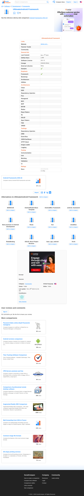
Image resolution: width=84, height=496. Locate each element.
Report (37, 192)
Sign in (76, 2)
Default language (48, 283)
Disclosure (45, 478)
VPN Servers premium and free (13, 371)
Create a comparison (54, 2)
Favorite (14, 13)
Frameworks (26, 6)
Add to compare (43, 197)
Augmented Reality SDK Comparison (15, 404)
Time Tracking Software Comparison (15, 355)
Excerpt (21, 274)
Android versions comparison (13, 339)
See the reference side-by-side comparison (15, 18)
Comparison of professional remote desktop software (14, 388)
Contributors (22, 293)
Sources (21, 279)
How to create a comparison (31, 478)
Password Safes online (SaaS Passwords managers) (16, 323)
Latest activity (55, 478)
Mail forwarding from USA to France (14, 420)
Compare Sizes (60, 2)
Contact (44, 483)
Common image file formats (12, 435)
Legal (43, 480)
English (81, 2)
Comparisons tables (29, 483)
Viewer (21, 286)
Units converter (28, 485)
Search (47, 2)
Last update (22, 289)
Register (68, 2)
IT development (16, 6)
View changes (22, 301)
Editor (45, 286)
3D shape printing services (12, 452)
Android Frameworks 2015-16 (39, 18)
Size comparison (28, 488)
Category (21, 283)
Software (7, 6)
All (2, 6)
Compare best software (30, 480)
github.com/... (44, 44)
